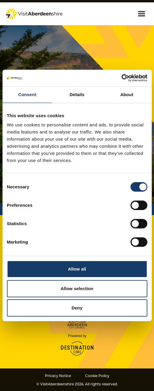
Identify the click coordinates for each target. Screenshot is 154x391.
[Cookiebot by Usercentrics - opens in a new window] (121, 78)
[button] (141, 13)
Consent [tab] (27, 94)
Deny (77, 307)
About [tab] (126, 94)
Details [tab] (77, 94)
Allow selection (77, 288)
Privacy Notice (58, 375)
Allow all (77, 268)
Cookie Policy (97, 375)
